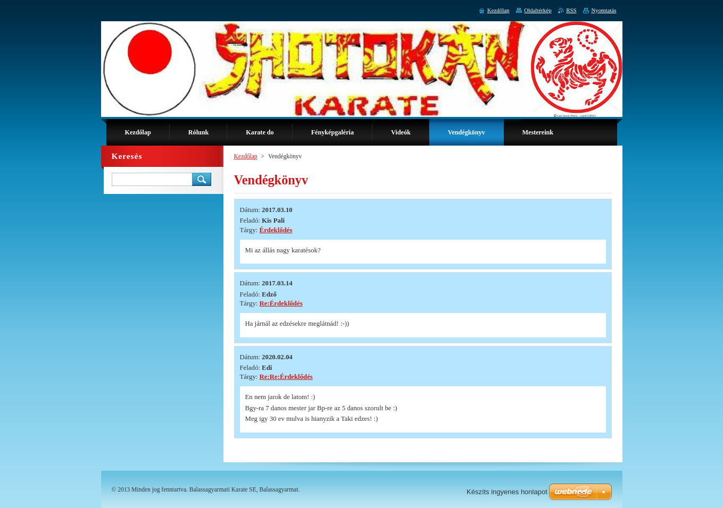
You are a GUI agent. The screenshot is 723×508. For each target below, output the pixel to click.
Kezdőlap (245, 156)
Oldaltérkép (537, 10)
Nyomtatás (603, 10)
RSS (571, 10)
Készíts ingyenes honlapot (507, 492)
